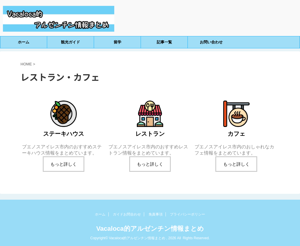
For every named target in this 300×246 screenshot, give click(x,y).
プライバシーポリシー (187, 214)
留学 (117, 42)
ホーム (23, 42)
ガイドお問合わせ (127, 214)
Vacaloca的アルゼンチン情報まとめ (150, 228)
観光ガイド (70, 42)
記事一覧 (164, 42)
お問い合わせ (211, 42)
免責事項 (156, 214)
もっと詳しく (63, 164)
